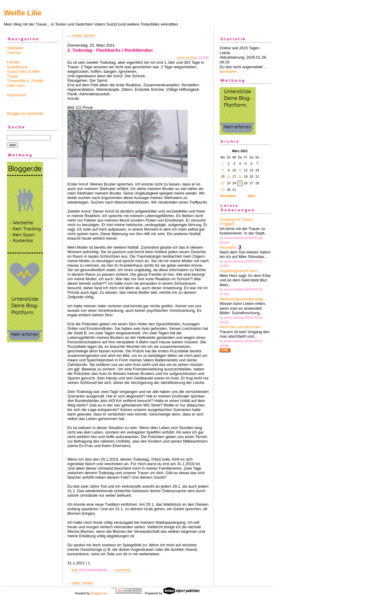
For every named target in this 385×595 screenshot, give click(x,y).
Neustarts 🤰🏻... (232, 247)
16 (228, 176)
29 (223, 190)
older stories (82, 583)
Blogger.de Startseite (25, 113)
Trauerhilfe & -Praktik (25, 80)
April (251, 196)
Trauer (12, 76)
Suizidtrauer (17, 67)
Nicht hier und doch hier (240, 327)
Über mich (16, 85)
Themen (14, 53)
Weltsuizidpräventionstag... (243, 299)
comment (123, 570)
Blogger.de (99, 593)
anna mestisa (187, 57)
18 (240, 176)
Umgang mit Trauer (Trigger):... (236, 221)
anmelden (228, 71)
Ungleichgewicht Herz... (240, 270)
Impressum (16, 95)
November (228, 196)
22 (223, 183)
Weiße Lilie (23, 13)
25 (240, 183)
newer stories (83, 35)
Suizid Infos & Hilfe (23, 71)
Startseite (15, 48)
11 (240, 170)
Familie (13, 62)
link (75, 570)
